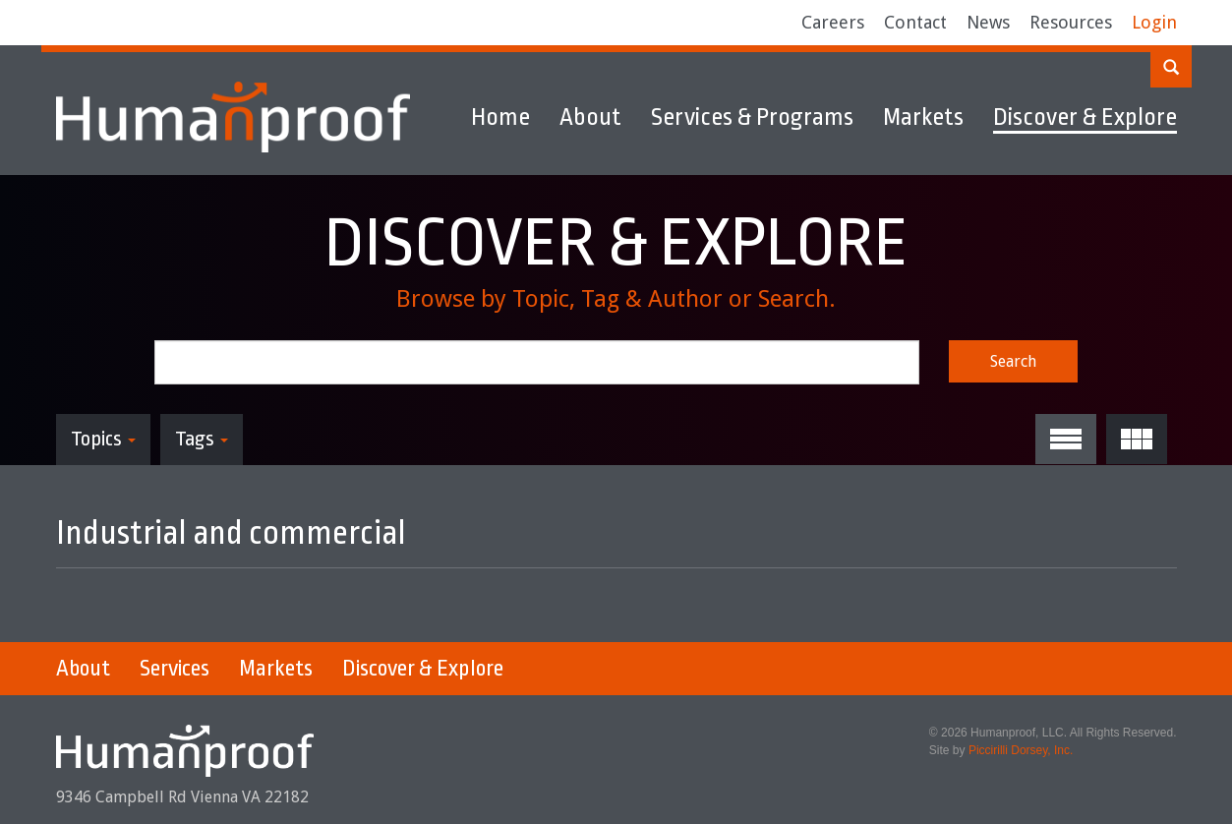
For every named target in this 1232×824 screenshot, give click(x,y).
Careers (832, 22)
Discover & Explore (1085, 117)
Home (500, 117)
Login (1154, 22)
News (988, 22)
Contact (915, 22)
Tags (201, 438)
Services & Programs (752, 117)
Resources (1070, 22)
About (590, 117)
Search (1013, 361)
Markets (923, 117)
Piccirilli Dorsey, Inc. (1020, 750)
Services (174, 668)
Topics (103, 438)
